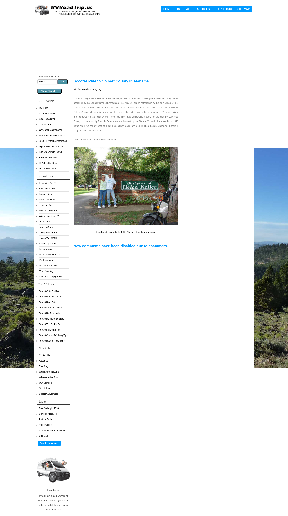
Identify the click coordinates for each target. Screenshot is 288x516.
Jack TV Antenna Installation (53, 141)
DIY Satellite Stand (48, 163)
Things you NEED (48, 232)
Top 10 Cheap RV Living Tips (53, 335)
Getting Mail (45, 221)
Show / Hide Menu (49, 91)
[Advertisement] (144, 44)
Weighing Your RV (48, 210)
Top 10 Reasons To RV (50, 296)
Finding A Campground (50, 276)
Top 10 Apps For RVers (50, 307)
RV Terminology (47, 260)
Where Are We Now (48, 377)
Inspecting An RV (47, 183)
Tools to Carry (46, 227)
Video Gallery (45, 425)
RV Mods (43, 108)
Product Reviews (47, 199)
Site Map (243, 9)
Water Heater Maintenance (52, 135)
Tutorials (184, 9)
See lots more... (49, 443)
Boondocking (45, 249)
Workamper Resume (49, 372)
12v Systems (45, 124)
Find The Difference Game (52, 430)
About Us (43, 361)
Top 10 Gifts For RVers (50, 291)
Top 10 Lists (223, 9)
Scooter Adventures (48, 394)
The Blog (43, 366)
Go (62, 81)
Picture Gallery (46, 419)
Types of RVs (45, 205)
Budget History (46, 194)
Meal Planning (46, 271)
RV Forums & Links (48, 265)
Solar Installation (47, 119)
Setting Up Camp (47, 243)
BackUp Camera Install (50, 152)
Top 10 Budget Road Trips (52, 341)
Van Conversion (47, 188)
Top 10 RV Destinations (50, 313)
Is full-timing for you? (49, 254)
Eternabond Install (48, 157)
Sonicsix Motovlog (48, 414)
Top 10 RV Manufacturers (51, 318)
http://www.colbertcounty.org (87, 89)
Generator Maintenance (50, 130)
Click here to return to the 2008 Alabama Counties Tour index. (126, 232)
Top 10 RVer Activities (49, 302)
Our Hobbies (45, 388)
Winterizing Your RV (49, 216)
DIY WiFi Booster (47, 168)
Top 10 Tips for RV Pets (50, 324)
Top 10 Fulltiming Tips (49, 330)
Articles (203, 9)
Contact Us (44, 355)
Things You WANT (48, 238)
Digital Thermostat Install (51, 146)
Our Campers (45, 383)
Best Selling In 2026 (49, 408)
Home (167, 9)
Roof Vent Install (47, 113)
